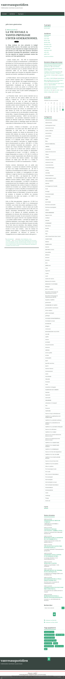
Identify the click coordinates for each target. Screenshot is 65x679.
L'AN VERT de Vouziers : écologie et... (53, 73)
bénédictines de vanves (50, 640)
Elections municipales (50, 207)
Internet (47, 257)
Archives (12, 14)
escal (33, 243)
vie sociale (33, 240)
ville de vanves (17, 240)
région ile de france (49, 634)
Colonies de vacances (50, 159)
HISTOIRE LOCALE (49, 249)
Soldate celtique (48, 92)
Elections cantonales (50, 204)
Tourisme (47, 381)
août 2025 (46, 52)
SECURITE (47, 342)
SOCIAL (30, 239)
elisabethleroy (60, 78)
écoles (7, 243)
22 (54, 109)
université (47, 397)
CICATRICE (53, 84)
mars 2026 (46, 38)
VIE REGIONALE (49, 487)
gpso (46, 649)
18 (62, 108)
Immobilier (48, 252)
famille (47, 228)
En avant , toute (59, 90)
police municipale (49, 313)
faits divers (48, 225)
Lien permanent (10, 239)
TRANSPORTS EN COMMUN (51, 389)
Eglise (46, 199)
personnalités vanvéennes (51, 307)
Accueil (4, 14)
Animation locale (49, 128)
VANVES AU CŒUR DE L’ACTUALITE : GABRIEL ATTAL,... (54, 529)
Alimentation (48, 122)
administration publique (51, 120)
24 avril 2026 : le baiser (49, 75)
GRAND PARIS (48, 239)
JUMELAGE (48, 265)
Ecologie (47, 191)
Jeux (46, 262)
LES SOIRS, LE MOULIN (49, 78)
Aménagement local (50, 125)
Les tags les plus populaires (42, 674)
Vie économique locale (50, 469)
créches (16, 241)
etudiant (47, 217)
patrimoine (48, 302)
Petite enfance (48, 310)
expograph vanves (49, 632)
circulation (48, 149)
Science (47, 339)
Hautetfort (35, 673)
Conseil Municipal (49, 167)
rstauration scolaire (14, 243)
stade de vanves (59, 646)
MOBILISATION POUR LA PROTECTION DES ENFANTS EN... (53, 596)
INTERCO (47, 255)
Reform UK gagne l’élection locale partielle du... (52, 66)
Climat (47, 154)
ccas (7, 241)
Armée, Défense (49, 130)
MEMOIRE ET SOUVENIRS (51, 284)
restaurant (48, 329)
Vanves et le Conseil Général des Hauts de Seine (53, 435)
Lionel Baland (56, 66)
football (55, 643)
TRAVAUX (47, 395)
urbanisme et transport (51, 403)
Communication (49, 165)
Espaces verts (48, 215)
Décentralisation (49, 175)
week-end (47, 500)
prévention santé (23, 241)
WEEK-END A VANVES (50, 563)
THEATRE (47, 379)
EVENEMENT (48, 223)
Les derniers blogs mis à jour (23, 674)
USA (46, 405)
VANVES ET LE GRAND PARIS (52, 442)
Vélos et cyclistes (49, 466)
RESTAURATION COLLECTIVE (52, 331)
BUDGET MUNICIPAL (24, 239)
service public (48, 352)
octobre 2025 (47, 48)
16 (57, 108)
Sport (46, 360)
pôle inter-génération (25, 244)
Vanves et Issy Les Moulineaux (52, 413)
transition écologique (50, 387)
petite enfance (11, 241)
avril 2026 (46, 36)
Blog (46, 141)
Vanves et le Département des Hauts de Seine (52, 439)
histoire (47, 247)
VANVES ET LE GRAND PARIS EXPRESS (52, 445)
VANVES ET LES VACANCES (51, 463)
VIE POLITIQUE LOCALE (51, 482)
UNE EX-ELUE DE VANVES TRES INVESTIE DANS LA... (53, 546)
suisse (46, 373)
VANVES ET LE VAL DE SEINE (52, 454)
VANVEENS (48, 410)
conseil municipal (49, 646)
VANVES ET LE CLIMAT (50, 432)
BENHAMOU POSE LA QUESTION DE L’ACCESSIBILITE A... (53, 538)
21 (51, 109)
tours (46, 384)
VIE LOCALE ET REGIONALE (52, 474)
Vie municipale (49, 477)
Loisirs (47, 273)
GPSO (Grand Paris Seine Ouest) (53, 236)
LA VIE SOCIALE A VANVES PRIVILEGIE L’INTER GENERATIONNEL (22, 35)
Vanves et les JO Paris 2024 (51, 461)
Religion (47, 326)
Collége (47, 157)
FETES (46, 231)
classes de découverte (50, 151)
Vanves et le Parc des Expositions (53, 451)
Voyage (47, 498)
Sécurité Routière (49, 344)
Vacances (47, 408)
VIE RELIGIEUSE (49, 490)
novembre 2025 (48, 46)
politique (47, 315)
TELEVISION (48, 376)
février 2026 (47, 40)
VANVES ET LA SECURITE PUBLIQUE (54, 426)
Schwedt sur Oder (48, 90)
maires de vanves (49, 278)
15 (54, 108)
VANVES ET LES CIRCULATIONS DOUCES (52, 457)
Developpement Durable (51, 186)
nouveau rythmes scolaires (25, 243)
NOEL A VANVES (49, 289)
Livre (46, 268)
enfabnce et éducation (32, 241)
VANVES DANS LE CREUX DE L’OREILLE (52, 521)
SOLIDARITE (8, 240)
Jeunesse (47, 260)
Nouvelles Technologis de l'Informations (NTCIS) (51, 296)
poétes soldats (15, 245)
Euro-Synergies (53, 88)
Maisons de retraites (50, 281)
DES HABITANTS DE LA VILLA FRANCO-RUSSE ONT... (52, 579)
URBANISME (48, 400)
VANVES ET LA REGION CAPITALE (53, 420)
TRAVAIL (47, 392)
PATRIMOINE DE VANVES (51, 305)
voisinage (47, 495)
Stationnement (49, 371)
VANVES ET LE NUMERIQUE (52, 449)
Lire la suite (47, 28)
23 (57, 109)
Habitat (47, 241)
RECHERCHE (48, 323)
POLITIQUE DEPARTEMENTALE (52, 318)
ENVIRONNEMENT (49, 212)
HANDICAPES (48, 244)
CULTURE (47, 173)
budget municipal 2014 (26, 240)
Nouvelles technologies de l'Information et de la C (51, 292)
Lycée (46, 276)
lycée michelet (48, 643)
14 (51, 108)
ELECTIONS (48, 202)
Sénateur (47, 347)
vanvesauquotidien (14, 5)
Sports (46, 366)
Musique (47, 286)
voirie (46, 492)
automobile (48, 136)
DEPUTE (47, 183)
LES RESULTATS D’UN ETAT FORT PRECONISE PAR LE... (53, 588)
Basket (47, 138)
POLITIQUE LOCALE (50, 321)
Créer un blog (30, 673)
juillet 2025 (46, 54)
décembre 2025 (47, 44)
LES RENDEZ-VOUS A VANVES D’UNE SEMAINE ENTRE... (52, 555)
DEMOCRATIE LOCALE (50, 178)
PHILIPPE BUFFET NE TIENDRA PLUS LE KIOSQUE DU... (53, 571)
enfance (47, 210)
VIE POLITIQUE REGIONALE (52, 485)
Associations (48, 133)
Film (46, 233)
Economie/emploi (49, 194)
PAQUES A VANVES (49, 299)
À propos (21, 14)
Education (47, 196)
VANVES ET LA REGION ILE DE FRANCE (52, 423)
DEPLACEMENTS (49, 180)
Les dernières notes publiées (33, 674)
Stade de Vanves (49, 368)
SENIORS (47, 350)
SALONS (47, 334)
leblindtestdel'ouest (54, 81)
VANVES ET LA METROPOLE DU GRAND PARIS (52, 416)
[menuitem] (4, 13)
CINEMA (47, 146)
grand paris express (49, 637)
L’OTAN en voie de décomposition (52, 71)
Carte (46, 507)
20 (48, 109)
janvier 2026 (47, 42)
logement (47, 270)
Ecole (46, 188)
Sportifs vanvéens (49, 363)
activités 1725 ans (16, 244)
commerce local (49, 162)
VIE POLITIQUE (49, 479)
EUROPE (47, 220)
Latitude (56, 92)
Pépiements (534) (48, 68)
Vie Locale (47, 471)
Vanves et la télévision (50, 429)
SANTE (47, 336)
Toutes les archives (48, 56)
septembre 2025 (48, 50)
